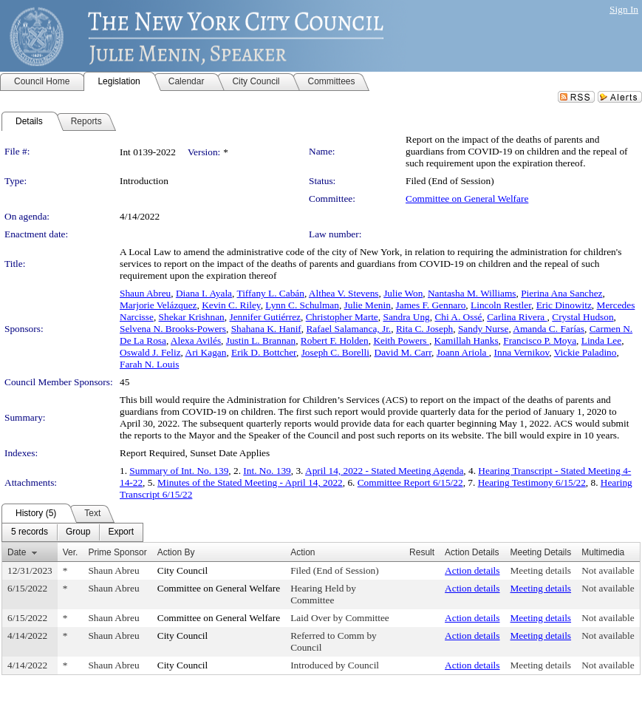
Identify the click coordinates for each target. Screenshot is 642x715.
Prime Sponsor (117, 552)
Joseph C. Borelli (335, 352)
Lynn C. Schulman (302, 305)
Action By (176, 552)
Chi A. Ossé (458, 316)
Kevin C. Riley (231, 305)
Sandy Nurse (483, 328)
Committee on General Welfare (467, 198)
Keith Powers (401, 340)
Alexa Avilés (196, 340)
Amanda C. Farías (548, 328)
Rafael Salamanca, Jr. (348, 328)
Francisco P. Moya (539, 340)
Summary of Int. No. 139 (178, 470)
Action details (472, 570)
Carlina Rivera (517, 316)
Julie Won (403, 293)
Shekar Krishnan (192, 316)
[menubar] (72, 532)
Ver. (70, 552)
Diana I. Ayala (204, 293)
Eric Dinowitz (564, 305)
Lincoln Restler (501, 305)
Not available (607, 570)
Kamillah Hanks (466, 340)
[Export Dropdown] (121, 532)
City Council (182, 570)
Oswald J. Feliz (150, 352)
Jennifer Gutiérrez (265, 316)
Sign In (623, 9)
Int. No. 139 (266, 470)
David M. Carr (403, 352)
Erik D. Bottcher (263, 352)
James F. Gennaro (431, 305)
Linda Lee (601, 340)
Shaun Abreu (145, 293)
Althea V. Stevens (344, 293)
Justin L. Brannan (261, 340)
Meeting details (541, 570)
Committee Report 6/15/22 (410, 482)
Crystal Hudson (582, 316)
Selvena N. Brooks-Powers (173, 328)
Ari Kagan (206, 352)
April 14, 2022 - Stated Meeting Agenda (384, 470)
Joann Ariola (463, 352)
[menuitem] (29, 532)
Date (16, 552)
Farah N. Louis (149, 364)
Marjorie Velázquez (158, 305)
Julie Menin (367, 305)
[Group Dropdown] (78, 532)
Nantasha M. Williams (472, 293)
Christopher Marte (342, 316)
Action (302, 552)
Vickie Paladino (585, 352)
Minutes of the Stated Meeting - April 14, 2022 (250, 482)
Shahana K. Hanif (266, 328)
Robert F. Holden (335, 340)
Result (421, 552)
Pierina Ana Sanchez (561, 293)
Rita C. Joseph (424, 328)
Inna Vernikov (522, 352)
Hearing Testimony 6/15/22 (532, 482)
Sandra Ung (406, 316)
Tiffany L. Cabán (270, 293)
